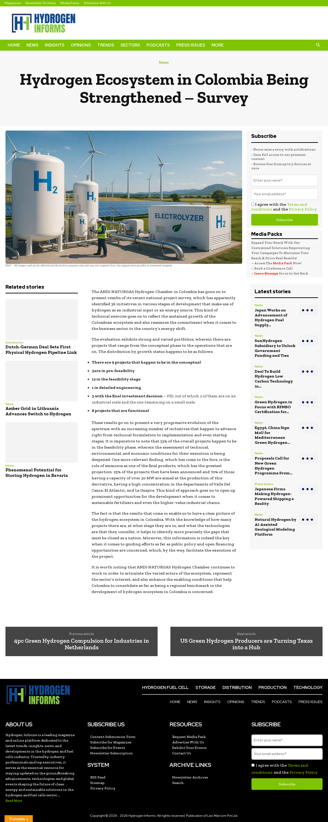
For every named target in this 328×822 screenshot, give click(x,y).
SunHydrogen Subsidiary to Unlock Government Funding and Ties (275, 348)
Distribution (14, 342)
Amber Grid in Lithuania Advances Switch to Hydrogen (38, 411)
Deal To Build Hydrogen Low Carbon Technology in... (274, 379)
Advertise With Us (97, 3)
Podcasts (158, 45)
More (218, 45)
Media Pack (282, 263)
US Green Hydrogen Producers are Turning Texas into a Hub (246, 643)
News (32, 45)
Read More (13, 801)
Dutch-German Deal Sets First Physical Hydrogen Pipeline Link (41, 349)
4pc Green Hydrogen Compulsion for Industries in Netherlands (81, 643)
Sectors (130, 45)
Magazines (13, 3)
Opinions (81, 45)
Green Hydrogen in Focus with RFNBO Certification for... (273, 406)
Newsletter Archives (41, 3)
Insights (54, 45)
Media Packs (69, 3)
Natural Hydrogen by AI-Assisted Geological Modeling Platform (275, 527)
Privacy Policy (303, 209)
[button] (318, 45)
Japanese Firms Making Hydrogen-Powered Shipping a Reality (274, 496)
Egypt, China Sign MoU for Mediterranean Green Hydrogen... (272, 435)
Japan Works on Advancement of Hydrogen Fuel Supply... (271, 317)
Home (14, 45)
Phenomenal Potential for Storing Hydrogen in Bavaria (36, 472)
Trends (105, 45)
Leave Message (266, 273)
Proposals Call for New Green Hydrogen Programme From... (273, 465)
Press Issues (190, 45)
